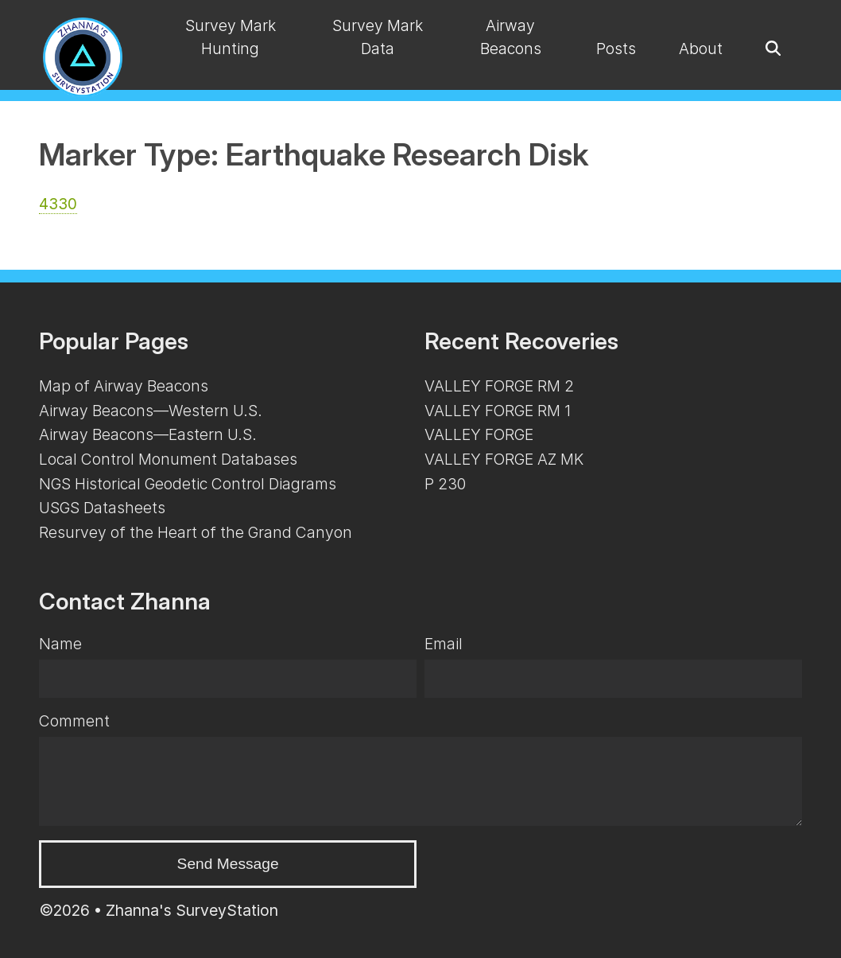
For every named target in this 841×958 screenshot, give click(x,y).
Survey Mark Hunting (230, 37)
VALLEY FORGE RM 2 (499, 385)
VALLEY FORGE (478, 434)
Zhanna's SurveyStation (192, 910)
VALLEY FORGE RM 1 (497, 410)
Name (60, 643)
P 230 (445, 483)
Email (443, 643)
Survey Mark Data (377, 37)
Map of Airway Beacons (123, 385)
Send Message (228, 863)
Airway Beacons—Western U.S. (150, 410)
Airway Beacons (510, 37)
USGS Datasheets (102, 507)
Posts (616, 48)
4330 (58, 203)
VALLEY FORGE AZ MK (503, 459)
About (701, 48)
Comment (74, 720)
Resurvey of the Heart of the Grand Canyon (195, 532)
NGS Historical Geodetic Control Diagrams (187, 483)
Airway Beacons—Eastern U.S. (148, 434)
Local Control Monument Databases (168, 459)
